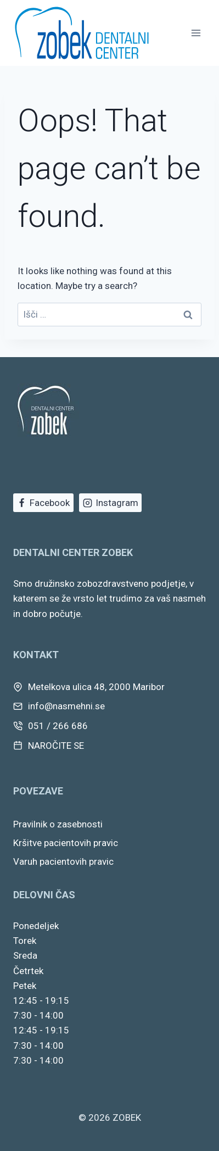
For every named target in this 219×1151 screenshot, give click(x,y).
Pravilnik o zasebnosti (58, 824)
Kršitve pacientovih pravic (65, 842)
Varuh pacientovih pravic (63, 861)
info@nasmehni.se (66, 705)
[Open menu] (196, 32)
